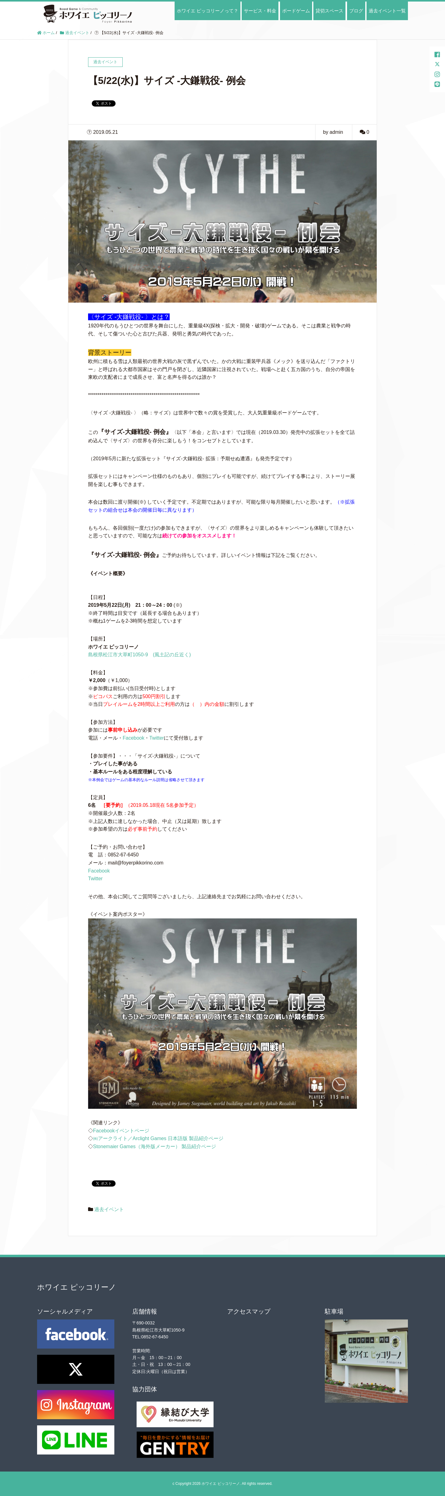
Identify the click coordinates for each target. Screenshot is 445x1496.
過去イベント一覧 (387, 10)
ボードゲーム (296, 10)
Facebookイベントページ (121, 1130)
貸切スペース (329, 10)
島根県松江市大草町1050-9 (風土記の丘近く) (139, 654)
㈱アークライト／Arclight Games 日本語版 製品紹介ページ (158, 1138)
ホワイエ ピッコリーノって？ (207, 10)
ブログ (356, 10)
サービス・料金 (260, 10)
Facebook (133, 738)
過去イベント (109, 1209)
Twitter (156, 738)
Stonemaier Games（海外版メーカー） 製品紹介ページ (154, 1146)
